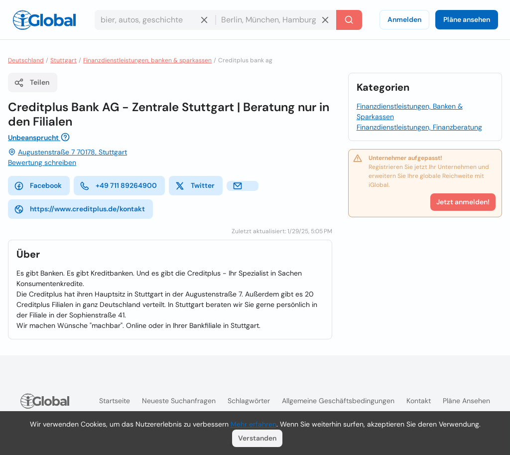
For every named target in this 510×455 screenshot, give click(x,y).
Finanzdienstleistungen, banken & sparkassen (147, 60)
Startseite (114, 400)
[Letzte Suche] (349, 20)
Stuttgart (63, 60)
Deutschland (26, 60)
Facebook (38, 186)
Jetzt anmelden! (463, 201)
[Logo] (44, 20)
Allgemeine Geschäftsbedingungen (338, 400)
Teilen (31, 83)
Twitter (195, 186)
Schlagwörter (249, 400)
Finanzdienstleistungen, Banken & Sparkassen (410, 111)
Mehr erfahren (253, 424)
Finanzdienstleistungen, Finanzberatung (419, 127)
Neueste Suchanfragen (179, 400)
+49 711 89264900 (118, 186)
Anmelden (404, 19)
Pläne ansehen (466, 19)
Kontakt (418, 400)
